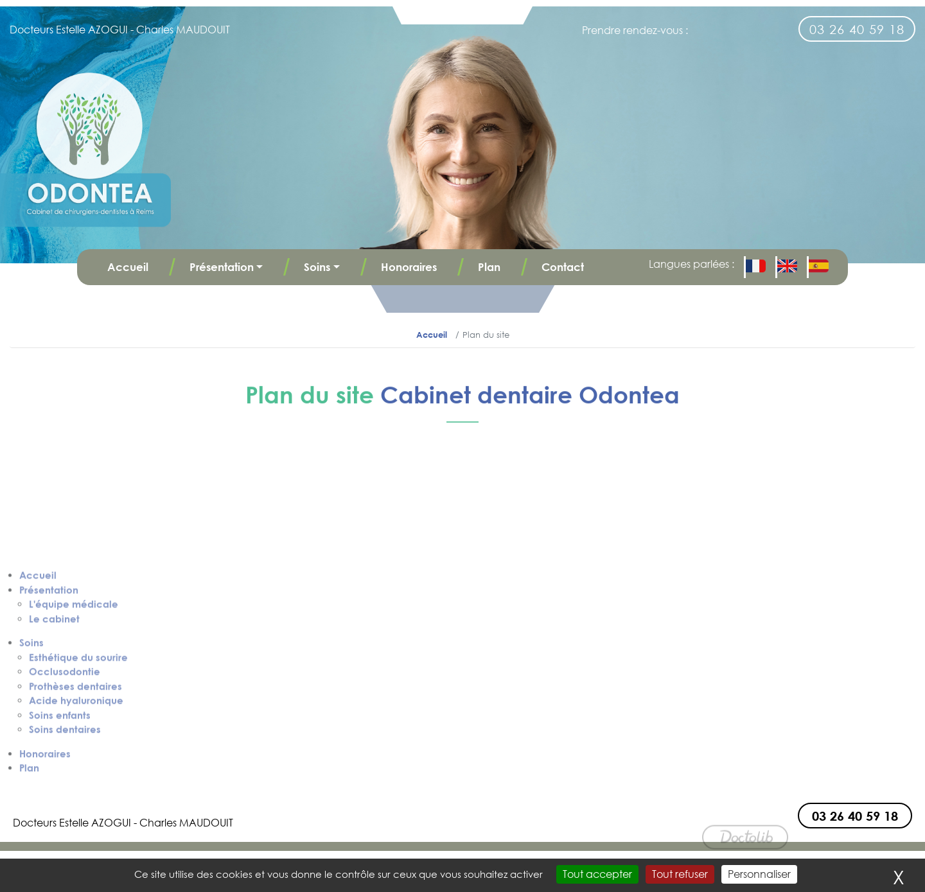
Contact (563, 267)
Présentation (48, 702)
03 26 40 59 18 (856, 29)
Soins (31, 755)
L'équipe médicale (73, 716)
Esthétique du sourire (78, 770)
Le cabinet (54, 731)
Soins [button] (317, 267)
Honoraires (409, 267)
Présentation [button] (221, 267)
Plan (489, 267)
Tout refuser (680, 874)
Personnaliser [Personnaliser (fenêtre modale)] (759, 874)
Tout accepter (597, 874)
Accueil (127, 267)
